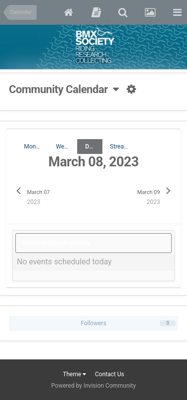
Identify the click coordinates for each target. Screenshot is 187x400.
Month (32, 146)
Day (90, 146)
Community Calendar (64, 89)
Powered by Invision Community (93, 385)
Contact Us (109, 374)
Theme (74, 374)
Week (63, 146)
